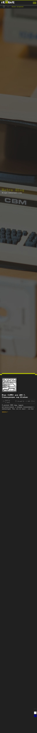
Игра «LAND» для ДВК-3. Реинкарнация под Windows (15, 396)
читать (5, 412)
